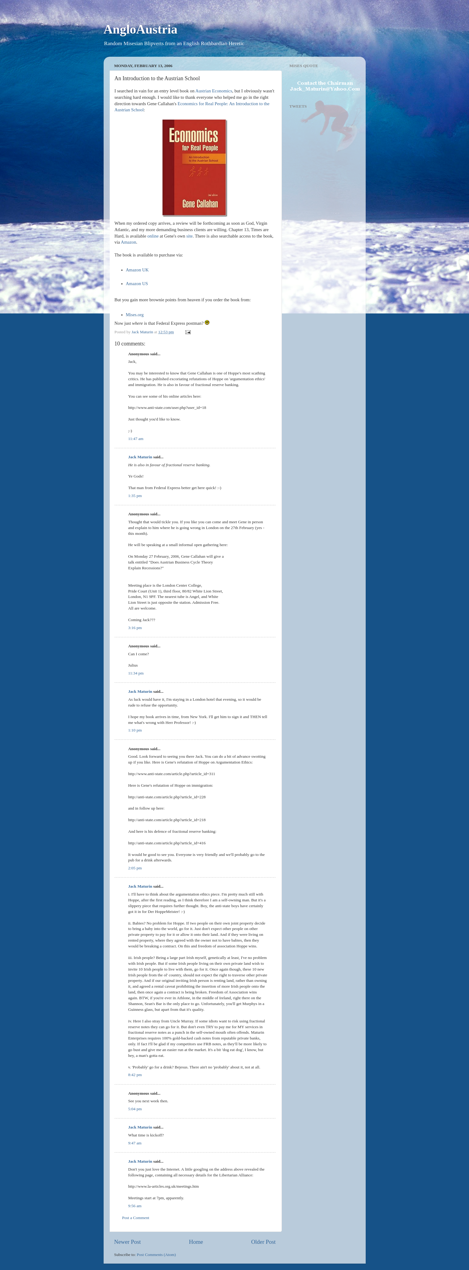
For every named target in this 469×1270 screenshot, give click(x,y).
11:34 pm (136, 673)
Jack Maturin (140, 457)
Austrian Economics (213, 90)
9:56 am (135, 1206)
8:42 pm (135, 1074)
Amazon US (137, 283)
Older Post (263, 1242)
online (153, 236)
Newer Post (127, 1242)
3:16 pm (135, 627)
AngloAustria (141, 29)
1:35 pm (135, 495)
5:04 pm (135, 1109)
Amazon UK (137, 269)
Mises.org (135, 314)
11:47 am (136, 438)
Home (196, 1242)
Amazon (128, 242)
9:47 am (135, 1143)
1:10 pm (135, 730)
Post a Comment (135, 1217)
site (190, 236)
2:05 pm (135, 868)
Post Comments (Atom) (156, 1254)
